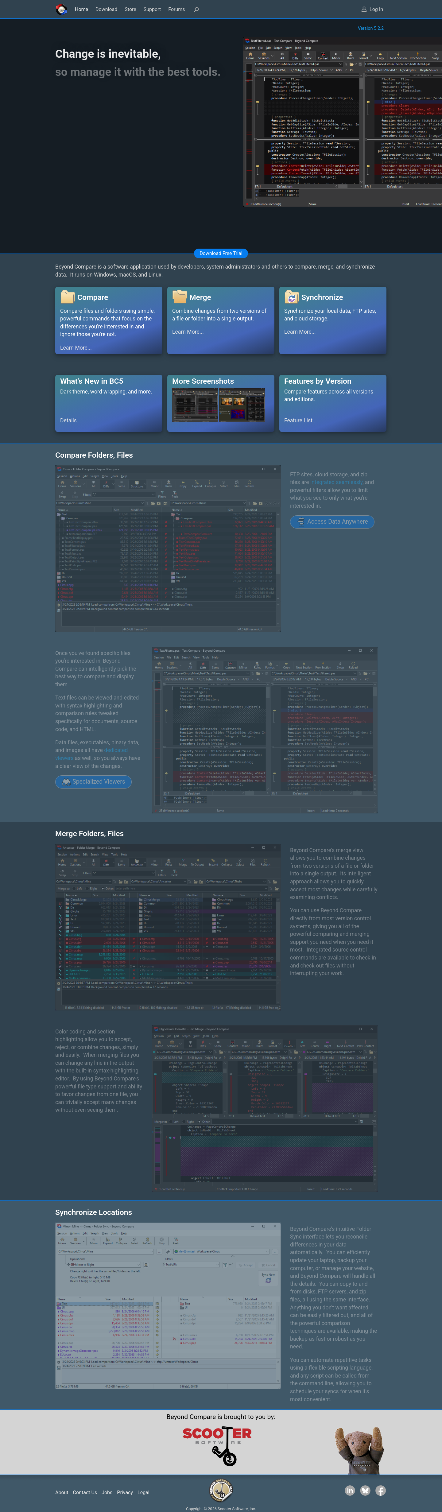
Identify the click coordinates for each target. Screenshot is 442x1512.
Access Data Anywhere (332, 522)
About (61, 1492)
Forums (176, 9)
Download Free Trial (221, 253)
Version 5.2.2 (371, 28)
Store (130, 9)
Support (152, 9)
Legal (143, 1492)
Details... (70, 420)
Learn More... (76, 348)
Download (106, 9)
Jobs (107, 1492)
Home (81, 9)
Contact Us (85, 1492)
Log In (376, 9)
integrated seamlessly (336, 482)
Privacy (125, 1492)
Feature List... (300, 420)
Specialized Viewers (93, 782)
